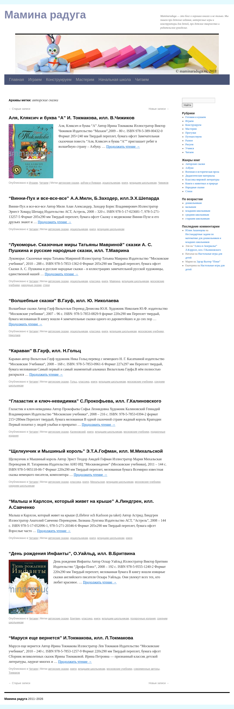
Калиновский (78, 431)
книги (125, 182)
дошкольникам (111, 182)
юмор (129, 538)
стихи (46, 285)
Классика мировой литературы (202, 179)
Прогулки (190, 132)
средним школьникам (21, 485)
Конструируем (59, 79)
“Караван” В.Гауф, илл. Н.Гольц (45, 350)
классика (94, 281)
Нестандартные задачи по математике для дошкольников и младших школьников (203, 238)
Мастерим (85, 79)
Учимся (189, 148)
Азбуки (189, 167)
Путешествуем (193, 136)
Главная (16, 79)
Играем (35, 79)
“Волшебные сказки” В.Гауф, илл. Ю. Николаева (64, 300)
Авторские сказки (195, 163)
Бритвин (75, 618)
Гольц (73, 381)
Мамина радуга (45, 15)
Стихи (188, 191)
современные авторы (146, 668)
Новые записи (159, 108)
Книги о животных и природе (201, 183)
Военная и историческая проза (202, 171)
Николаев (14, 335)
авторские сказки (68, 182)
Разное (189, 140)
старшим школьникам (197, 218)
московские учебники (151, 331)
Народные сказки (195, 187)
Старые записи (19, 108)
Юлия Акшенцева (195, 230)
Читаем (142, 79)
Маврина (114, 281)
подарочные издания (143, 618)
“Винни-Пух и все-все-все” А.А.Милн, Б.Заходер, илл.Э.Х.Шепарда (84, 198)
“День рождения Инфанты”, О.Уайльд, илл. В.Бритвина (72, 553)
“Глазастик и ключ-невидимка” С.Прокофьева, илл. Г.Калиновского (85, 400)
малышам (190, 206)
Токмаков (14, 672)
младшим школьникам (142, 182)
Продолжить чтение (123, 146)
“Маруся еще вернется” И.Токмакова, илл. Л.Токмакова (71, 637)
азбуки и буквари (91, 182)
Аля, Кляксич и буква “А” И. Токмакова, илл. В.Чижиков (72, 117)
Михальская (97, 481)
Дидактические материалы (200, 175)
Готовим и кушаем (195, 117)
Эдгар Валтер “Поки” (208, 261)
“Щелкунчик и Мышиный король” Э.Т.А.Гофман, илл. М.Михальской (86, 451)
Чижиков (163, 182)
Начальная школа (115, 79)
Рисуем (189, 144)
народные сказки (31, 285)
